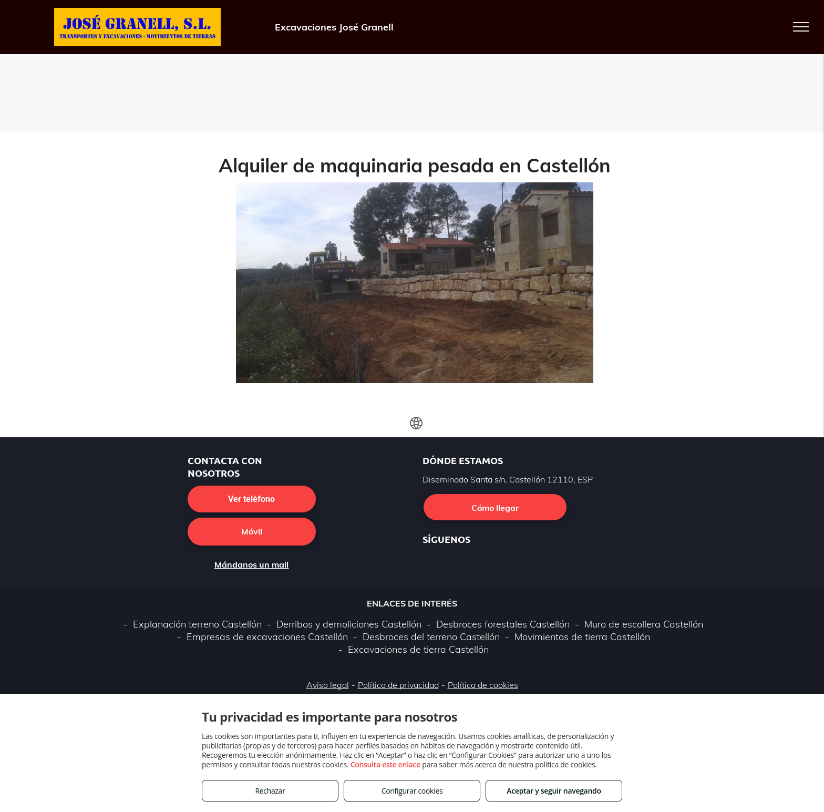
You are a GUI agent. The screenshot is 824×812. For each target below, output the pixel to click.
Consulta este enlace (385, 764)
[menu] (801, 26)
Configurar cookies (412, 791)
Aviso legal (327, 685)
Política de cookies (483, 685)
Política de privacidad (398, 685)
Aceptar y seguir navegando (554, 791)
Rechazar (270, 791)
